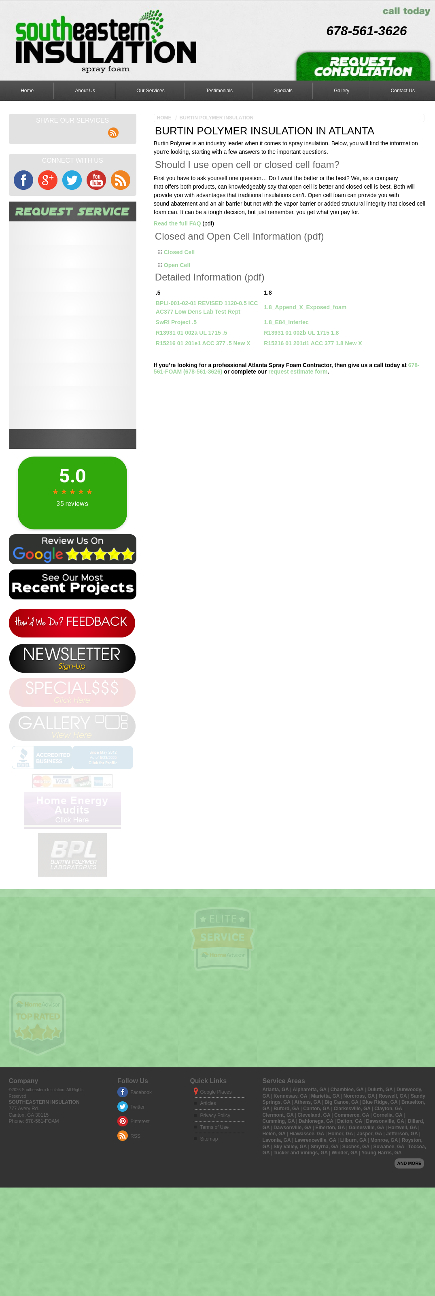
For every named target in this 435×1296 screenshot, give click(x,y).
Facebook (141, 1162)
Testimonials (219, 90)
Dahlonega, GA (317, 1191)
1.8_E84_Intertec (286, 322)
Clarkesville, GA (353, 1178)
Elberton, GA (330, 1197)
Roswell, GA (393, 1166)
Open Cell (177, 265)
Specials (283, 90)
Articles (208, 1173)
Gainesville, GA (367, 1197)
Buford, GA (287, 1178)
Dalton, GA (350, 1191)
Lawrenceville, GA (316, 1210)
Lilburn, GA (354, 1210)
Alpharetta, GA (310, 1159)
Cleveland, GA (314, 1185)
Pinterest (139, 1191)
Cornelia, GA (388, 1185)
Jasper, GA (370, 1204)
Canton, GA (317, 1178)
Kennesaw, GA (291, 1166)
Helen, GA (275, 1204)
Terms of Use (214, 1197)
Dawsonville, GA (385, 1191)
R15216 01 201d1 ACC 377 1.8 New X (313, 343)
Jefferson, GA (402, 1204)
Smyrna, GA (325, 1217)
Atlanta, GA (276, 1159)
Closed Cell (179, 252)
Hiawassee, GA (307, 1204)
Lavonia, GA (277, 1210)
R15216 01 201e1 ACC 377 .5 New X (203, 343)
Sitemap (209, 1209)
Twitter (137, 1177)
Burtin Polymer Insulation (217, 118)
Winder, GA (345, 1223)
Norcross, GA (360, 1166)
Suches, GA (356, 1217)
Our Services (150, 90)
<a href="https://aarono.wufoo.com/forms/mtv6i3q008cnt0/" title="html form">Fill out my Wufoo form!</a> (72, 325)
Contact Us (403, 90)
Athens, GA (308, 1172)
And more (409, 1233)
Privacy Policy (215, 1185)
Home (27, 90)
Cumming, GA (279, 1191)
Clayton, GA (388, 1178)
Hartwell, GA (403, 1197)
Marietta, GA (326, 1166)
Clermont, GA (279, 1185)
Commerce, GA (352, 1185)
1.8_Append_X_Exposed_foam (305, 307)
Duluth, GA (380, 1159)
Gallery (341, 90)
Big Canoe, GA (342, 1172)
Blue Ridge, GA (380, 1172)
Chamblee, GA (348, 1159)
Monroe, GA (384, 1210)
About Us (85, 90)
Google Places (215, 1162)
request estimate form (297, 371)
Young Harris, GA (381, 1223)
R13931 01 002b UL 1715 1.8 (301, 332)
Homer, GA (341, 1204)
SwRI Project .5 (176, 322)
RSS (135, 1206)
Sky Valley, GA (291, 1217)
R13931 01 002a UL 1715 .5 (191, 332)
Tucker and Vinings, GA (301, 1223)
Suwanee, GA (389, 1217)
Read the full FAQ (177, 223)
